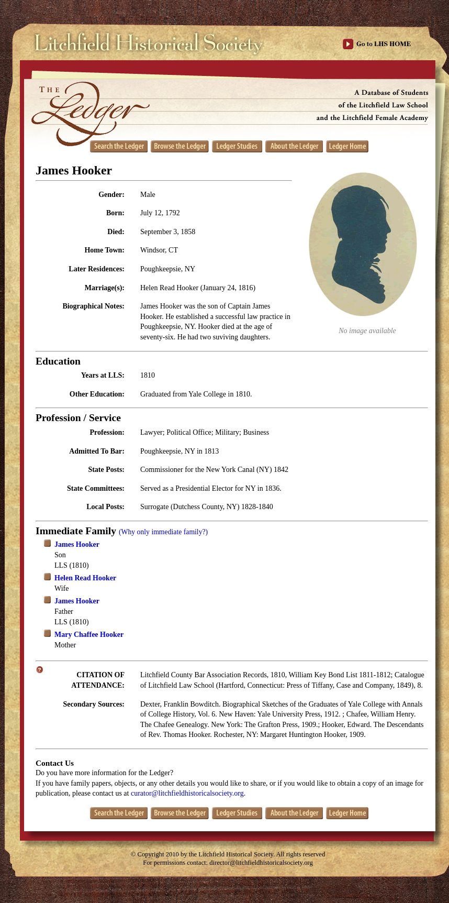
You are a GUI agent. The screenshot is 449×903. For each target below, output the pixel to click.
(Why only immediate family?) (163, 532)
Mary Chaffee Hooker (89, 634)
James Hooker (76, 544)
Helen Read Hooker (85, 578)
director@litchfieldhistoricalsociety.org (261, 862)
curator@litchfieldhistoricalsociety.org (187, 793)
